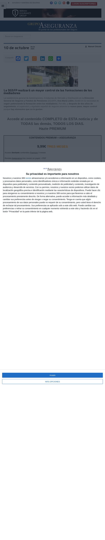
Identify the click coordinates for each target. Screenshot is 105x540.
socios (28, 178)
